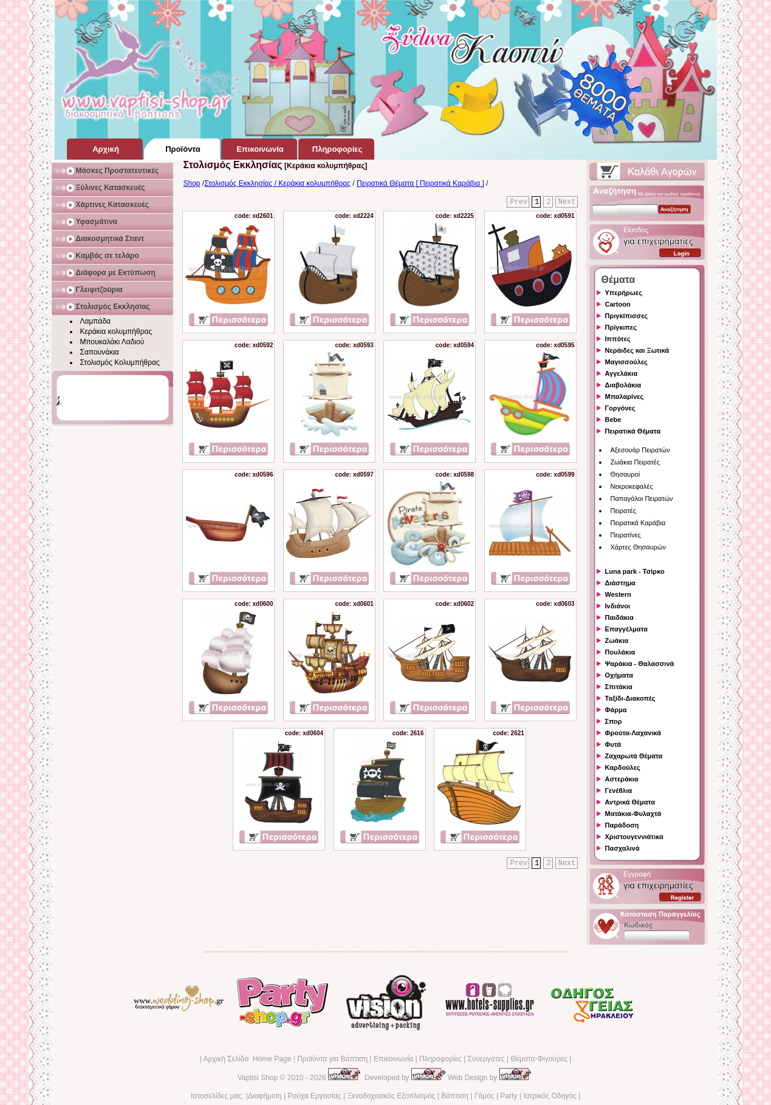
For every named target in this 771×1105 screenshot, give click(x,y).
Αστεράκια (622, 779)
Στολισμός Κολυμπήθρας (120, 362)
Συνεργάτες (486, 1059)
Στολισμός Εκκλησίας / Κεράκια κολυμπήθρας (277, 183)
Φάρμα (616, 709)
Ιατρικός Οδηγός (549, 1096)
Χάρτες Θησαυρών (638, 547)
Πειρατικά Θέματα (633, 431)
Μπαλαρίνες (624, 396)
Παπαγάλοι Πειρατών (642, 498)
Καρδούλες (622, 767)
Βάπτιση (454, 1096)
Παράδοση (622, 825)
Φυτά (613, 744)
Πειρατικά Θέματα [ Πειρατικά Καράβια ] (420, 183)
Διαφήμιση (265, 1096)
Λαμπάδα (95, 321)
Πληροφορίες (440, 1059)
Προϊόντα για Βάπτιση (332, 1059)
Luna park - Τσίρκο (635, 571)
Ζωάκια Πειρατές (635, 462)
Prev (518, 202)
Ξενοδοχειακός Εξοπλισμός (391, 1096)
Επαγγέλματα (626, 629)
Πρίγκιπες (621, 327)
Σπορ (613, 721)
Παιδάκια (619, 617)
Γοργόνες (620, 408)
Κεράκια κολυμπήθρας (116, 331)
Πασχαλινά (622, 848)
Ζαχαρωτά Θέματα (634, 756)
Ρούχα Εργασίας (314, 1096)
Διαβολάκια (623, 385)
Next (567, 202)
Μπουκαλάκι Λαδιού (112, 342)
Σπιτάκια (618, 686)
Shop (191, 183)
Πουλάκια (620, 652)
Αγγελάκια (621, 373)
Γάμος (485, 1096)
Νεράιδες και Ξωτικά (637, 350)
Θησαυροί (625, 474)
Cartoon (618, 304)
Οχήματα (619, 675)
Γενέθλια (618, 790)
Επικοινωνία (393, 1059)
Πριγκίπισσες (626, 315)
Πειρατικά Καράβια (638, 522)
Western (618, 594)
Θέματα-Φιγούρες (538, 1059)
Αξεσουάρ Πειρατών (640, 450)
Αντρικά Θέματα (630, 802)
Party (508, 1096)
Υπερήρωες (624, 292)
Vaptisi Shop (258, 1077)
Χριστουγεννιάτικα (634, 836)
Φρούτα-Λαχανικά (633, 732)
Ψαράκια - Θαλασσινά (639, 663)
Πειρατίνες (626, 535)
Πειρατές (623, 510)
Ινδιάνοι (618, 606)
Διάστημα (620, 582)
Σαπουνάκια (99, 352)
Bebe (613, 419)
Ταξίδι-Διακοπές (630, 698)
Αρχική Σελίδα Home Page (247, 1059)
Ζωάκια (617, 640)
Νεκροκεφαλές (632, 486)
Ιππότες (618, 338)
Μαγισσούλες (626, 361)
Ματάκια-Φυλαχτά (633, 813)
